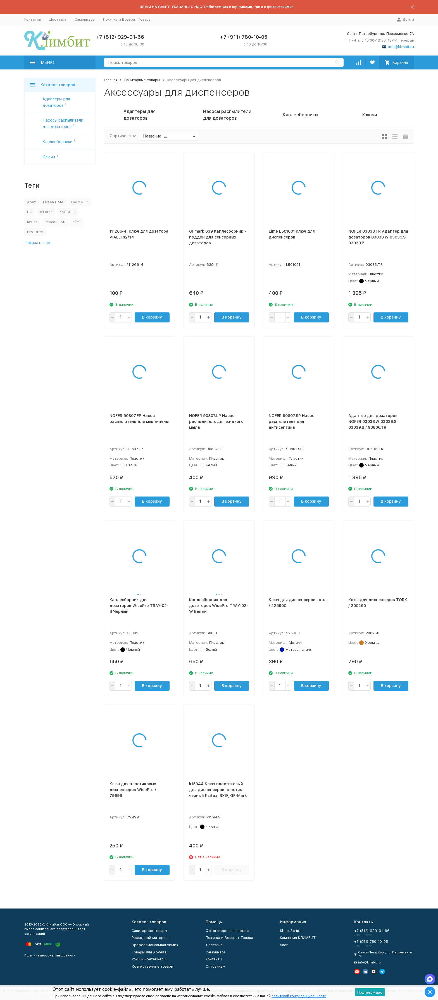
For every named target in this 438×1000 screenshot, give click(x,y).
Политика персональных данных (49, 955)
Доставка (57, 19)
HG (29, 212)
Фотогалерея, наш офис (227, 931)
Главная (110, 80)
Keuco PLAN (55, 222)
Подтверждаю (370, 992)
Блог (284, 945)
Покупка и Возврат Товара (127, 19)
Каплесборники (57, 141)
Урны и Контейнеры (149, 959)
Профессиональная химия (155, 945)
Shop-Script (290, 931)
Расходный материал (151, 938)
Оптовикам (215, 966)
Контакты (32, 19)
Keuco (32, 222)
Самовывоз (85, 19)
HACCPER (79, 202)
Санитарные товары (142, 80)
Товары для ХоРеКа (149, 952)
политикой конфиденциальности (299, 996)
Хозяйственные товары (152, 966)
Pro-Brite (35, 232)
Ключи (48, 157)
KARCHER (67, 212)
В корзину (152, 317)
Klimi (76, 222)
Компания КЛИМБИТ (298, 938)
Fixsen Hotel (53, 202)
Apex (31, 202)
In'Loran (46, 212)
